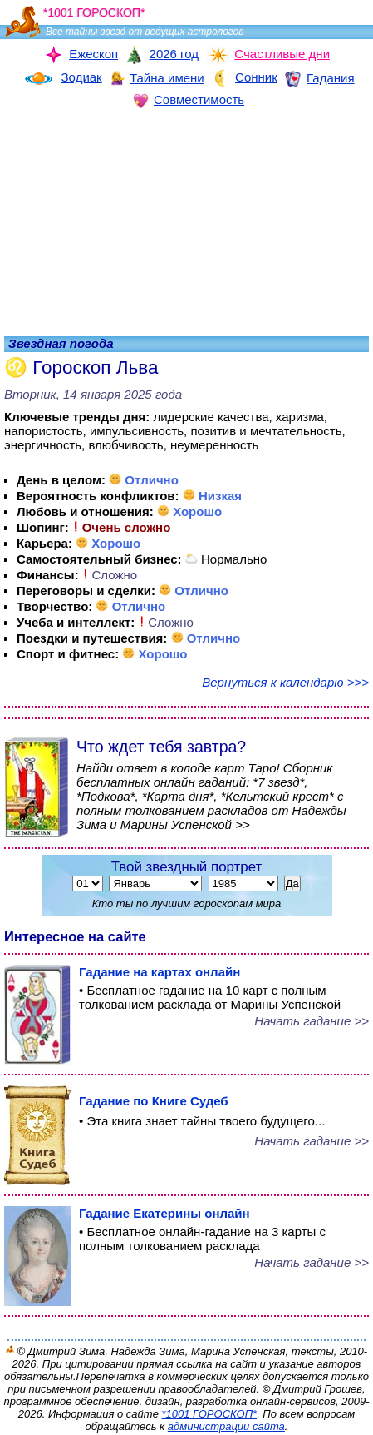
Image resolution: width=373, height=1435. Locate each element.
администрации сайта (226, 1426)
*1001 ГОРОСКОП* (210, 1414)
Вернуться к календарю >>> (285, 682)
